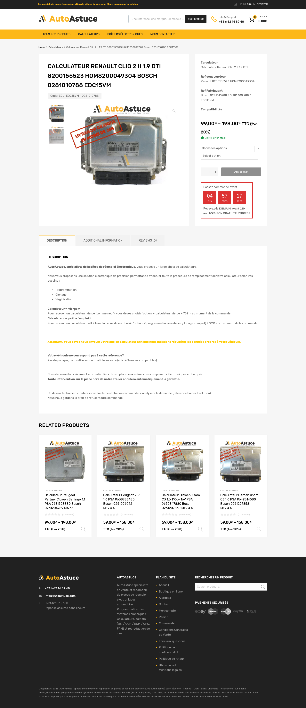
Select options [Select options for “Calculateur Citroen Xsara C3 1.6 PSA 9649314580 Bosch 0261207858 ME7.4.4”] (259, 529)
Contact (164, 604)
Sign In (251, 4)
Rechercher (196, 19)
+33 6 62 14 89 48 (228, 21)
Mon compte (167, 610)
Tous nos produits (56, 34)
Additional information (103, 240)
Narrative (253, 692)
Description (57, 240)
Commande (166, 623)
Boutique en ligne (171, 591)
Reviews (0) (148, 240)
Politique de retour (171, 659)
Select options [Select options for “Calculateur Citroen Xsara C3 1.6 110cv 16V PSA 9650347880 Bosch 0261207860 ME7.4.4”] (200, 529)
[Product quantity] (210, 171)
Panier (163, 617)
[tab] (57, 240)
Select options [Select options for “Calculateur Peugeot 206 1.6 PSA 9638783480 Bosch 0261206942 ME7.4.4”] (142, 529)
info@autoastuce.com (60, 596)
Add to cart (241, 171)
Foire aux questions (172, 641)
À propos (165, 598)
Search (263, 587)
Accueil (164, 585)
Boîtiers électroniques (125, 34)
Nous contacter (162, 34)
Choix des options (214, 148)
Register (262, 4)
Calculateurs (89, 34)
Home (41, 47)
